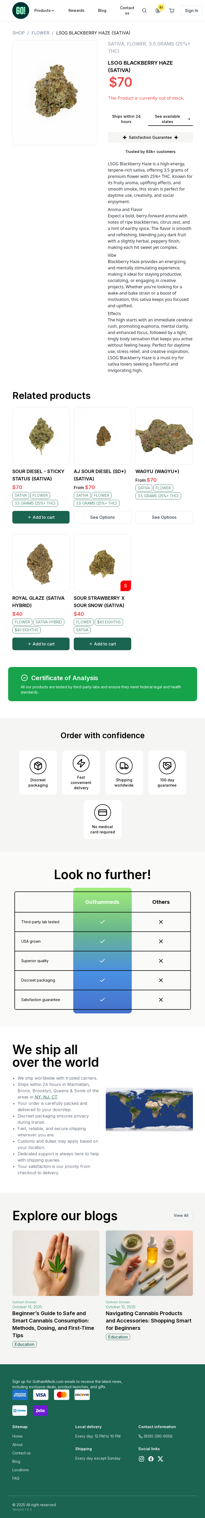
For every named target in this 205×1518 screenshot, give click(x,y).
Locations (20, 1470)
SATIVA (116, 44)
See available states (173, 119)
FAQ (15, 1478)
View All (181, 1215)
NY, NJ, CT (46, 1097)
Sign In (191, 10)
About (17, 1444)
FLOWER (40, 32)
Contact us (21, 1453)
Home (17, 1436)
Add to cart (41, 517)
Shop (18, 32)
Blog (16, 1461)
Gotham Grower (24, 1302)
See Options (102, 517)
